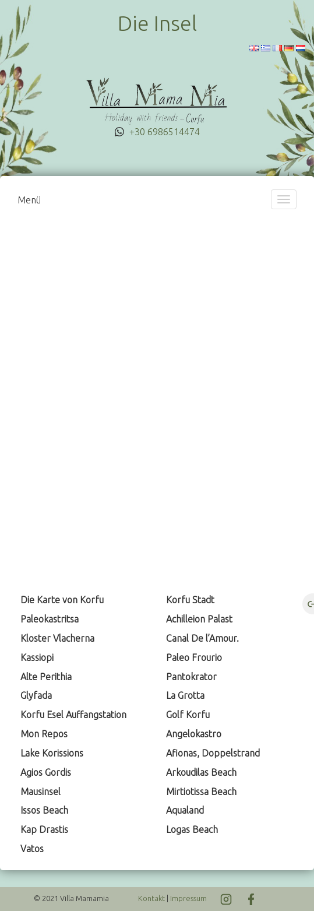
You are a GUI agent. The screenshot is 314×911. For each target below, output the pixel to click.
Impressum (188, 898)
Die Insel (157, 23)
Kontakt (151, 898)
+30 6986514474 (164, 131)
